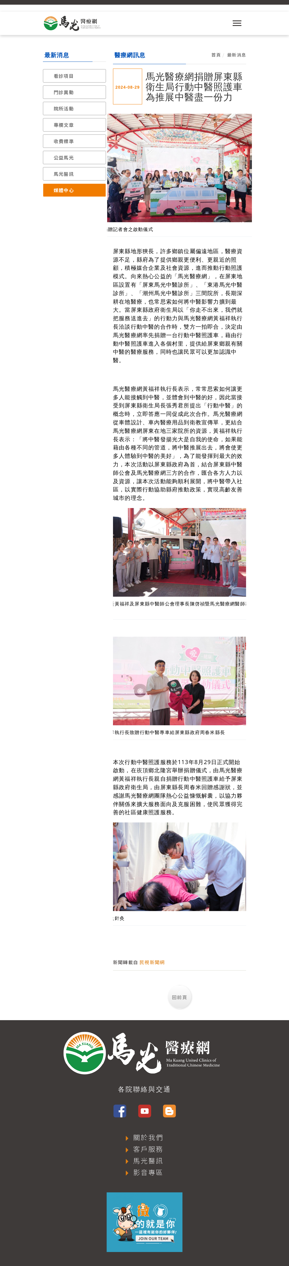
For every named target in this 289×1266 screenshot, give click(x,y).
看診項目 (64, 75)
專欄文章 (64, 124)
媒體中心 (64, 190)
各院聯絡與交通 (144, 1089)
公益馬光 (64, 157)
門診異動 (64, 92)
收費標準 (64, 141)
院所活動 (64, 108)
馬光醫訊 (64, 173)
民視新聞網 (152, 962)
